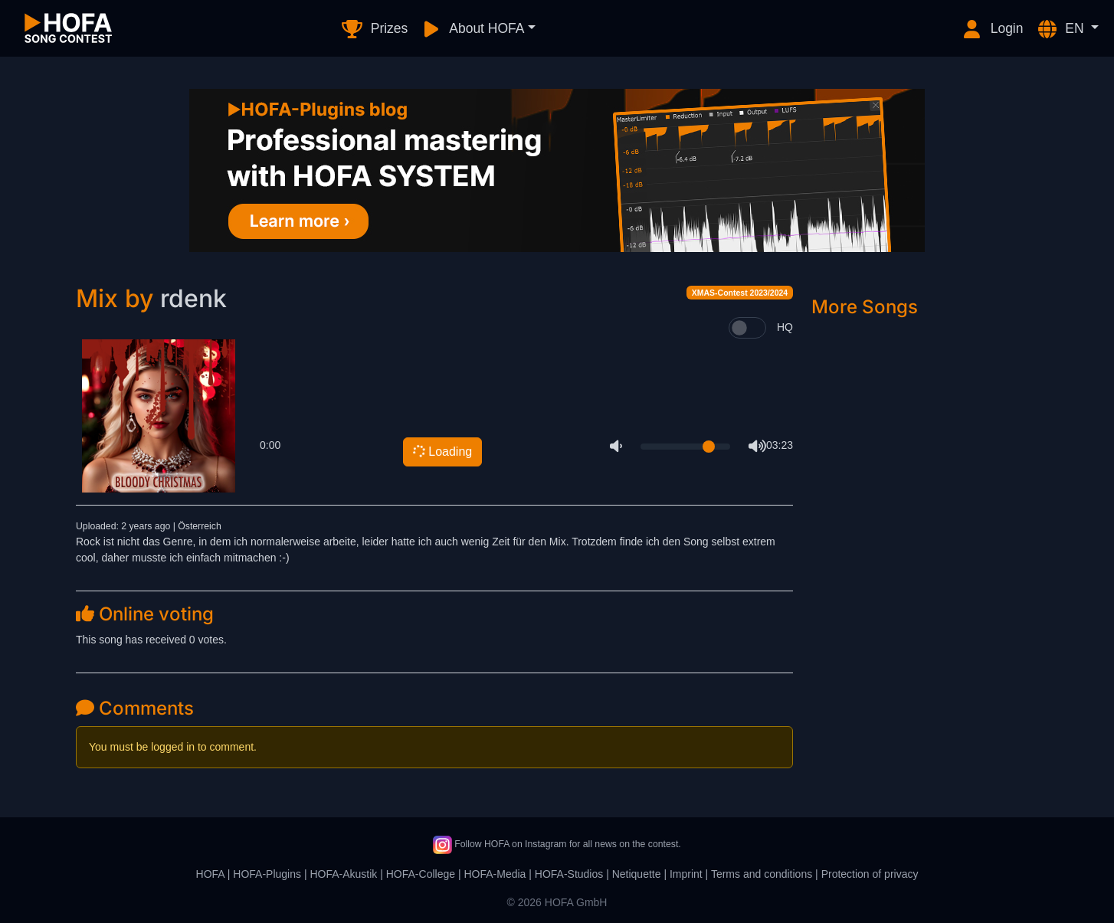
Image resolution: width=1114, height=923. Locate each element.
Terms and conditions (761, 874)
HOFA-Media (495, 874)
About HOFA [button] (472, 29)
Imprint (686, 874)
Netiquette (636, 874)
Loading (442, 451)
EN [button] (1062, 29)
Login (992, 29)
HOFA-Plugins (267, 874)
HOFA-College (420, 874)
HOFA (210, 874)
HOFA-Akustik (343, 874)
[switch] (747, 328)
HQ (785, 327)
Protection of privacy (870, 874)
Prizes (374, 29)
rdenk (193, 298)
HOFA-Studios (569, 874)
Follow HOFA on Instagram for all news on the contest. (556, 844)
